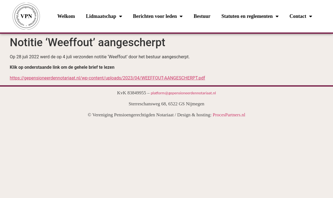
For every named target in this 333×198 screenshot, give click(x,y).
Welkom (66, 16)
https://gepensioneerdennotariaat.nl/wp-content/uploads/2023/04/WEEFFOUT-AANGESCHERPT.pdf (107, 78)
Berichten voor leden (158, 16)
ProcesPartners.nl (229, 114)
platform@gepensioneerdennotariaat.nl (183, 92)
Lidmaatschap (104, 16)
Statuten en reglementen (250, 16)
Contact (301, 16)
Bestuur (202, 16)
